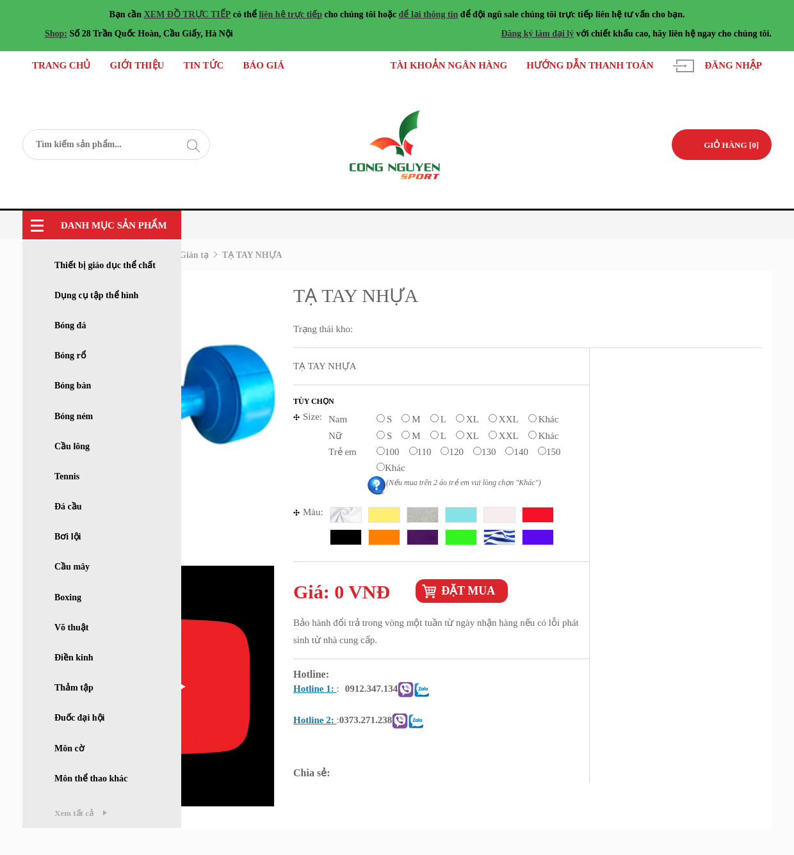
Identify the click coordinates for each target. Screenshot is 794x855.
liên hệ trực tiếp (290, 14)
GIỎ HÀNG (731, 145)
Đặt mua (468, 590)
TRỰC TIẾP (206, 14)
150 (553, 452)
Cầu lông (72, 446)
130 (489, 452)
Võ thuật (71, 627)
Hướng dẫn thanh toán (590, 65)
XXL (509, 419)
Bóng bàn (72, 385)
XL (472, 419)
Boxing (67, 597)
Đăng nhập (733, 65)
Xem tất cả (73, 813)
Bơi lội (67, 536)
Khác (549, 419)
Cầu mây (72, 566)
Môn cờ (69, 748)
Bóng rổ (70, 355)
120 (456, 452)
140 (521, 452)
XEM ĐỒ (162, 14)
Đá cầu (68, 506)
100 (392, 452)
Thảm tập (73, 687)
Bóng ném (73, 416)
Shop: (56, 33)
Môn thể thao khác (90, 778)
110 (424, 452)
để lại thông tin (428, 14)
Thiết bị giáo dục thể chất (105, 265)
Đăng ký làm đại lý (537, 33)
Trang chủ (61, 65)
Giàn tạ (194, 255)
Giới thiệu (136, 65)
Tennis (66, 476)
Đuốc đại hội (79, 718)
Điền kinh (73, 657)
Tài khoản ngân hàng (448, 65)
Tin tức (204, 65)
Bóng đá (70, 325)
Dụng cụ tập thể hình (96, 295)
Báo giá (264, 65)
